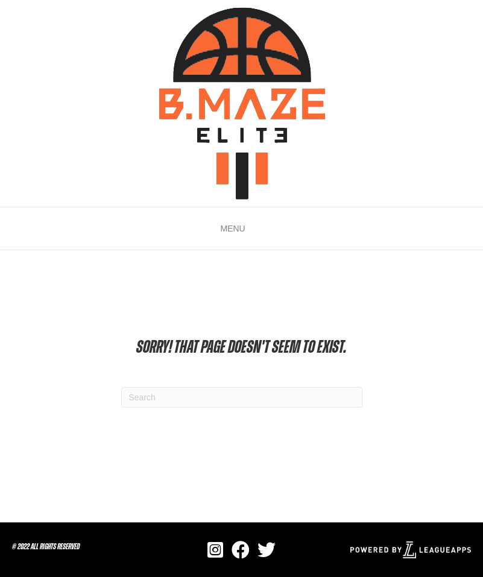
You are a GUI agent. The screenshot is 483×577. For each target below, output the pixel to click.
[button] (232, 228)
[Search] (241, 397)
